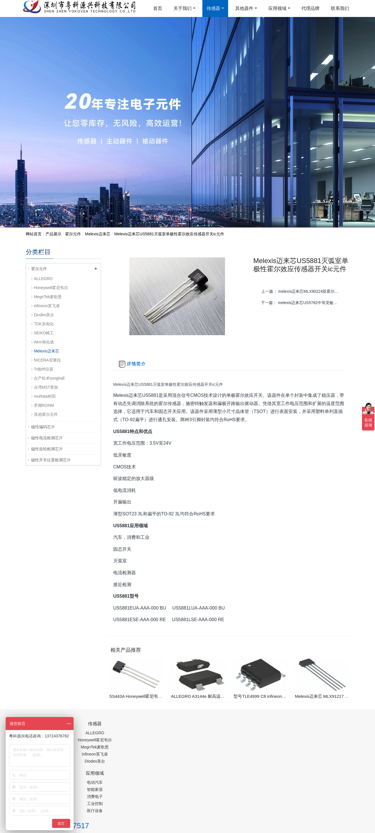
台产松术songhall (49, 378)
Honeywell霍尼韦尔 (51, 287)
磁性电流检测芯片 (47, 438)
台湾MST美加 (46, 387)
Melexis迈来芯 (97, 234)
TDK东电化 (44, 324)
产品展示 (53, 234)
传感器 (213, 8)
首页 (157, 8)
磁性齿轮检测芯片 (47, 449)
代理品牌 (310, 8)
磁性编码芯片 (43, 427)
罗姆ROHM (44, 405)
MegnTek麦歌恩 (48, 296)
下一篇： (303, 302)
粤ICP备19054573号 (187, 791)
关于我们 (182, 8)
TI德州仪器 (43, 369)
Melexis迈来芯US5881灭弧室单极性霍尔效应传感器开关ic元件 (169, 234)
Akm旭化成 (44, 342)
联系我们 (340, 8)
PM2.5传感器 (96, 805)
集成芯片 (120, 805)
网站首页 (34, 234)
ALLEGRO (43, 278)
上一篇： (303, 291)
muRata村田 (45, 396)
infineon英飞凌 (47, 306)
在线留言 (321, 792)
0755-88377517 (284, 727)
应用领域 (277, 8)
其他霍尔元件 (46, 414)
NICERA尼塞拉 (47, 360)
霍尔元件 (73, 234)
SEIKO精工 (44, 333)
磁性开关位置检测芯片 (51, 460)
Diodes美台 (44, 315)
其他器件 (244, 8)
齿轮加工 (74, 805)
